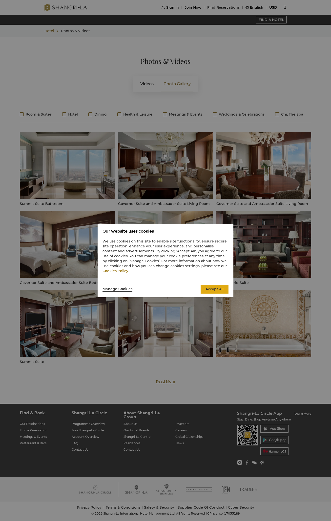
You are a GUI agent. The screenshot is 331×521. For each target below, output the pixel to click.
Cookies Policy (115, 271)
